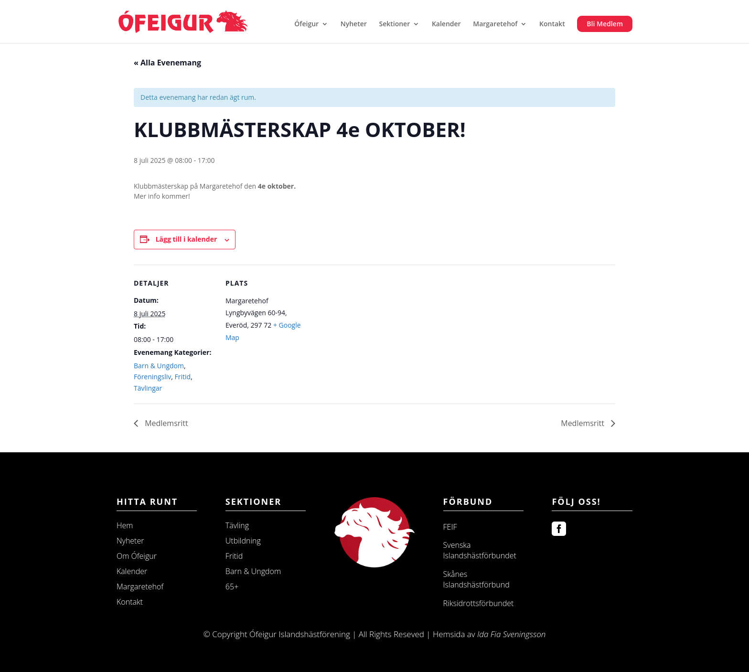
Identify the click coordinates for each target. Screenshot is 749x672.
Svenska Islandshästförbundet (479, 550)
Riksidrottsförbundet (478, 603)
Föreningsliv (152, 376)
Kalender (446, 24)
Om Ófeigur (137, 556)
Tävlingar (148, 388)
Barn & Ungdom (159, 365)
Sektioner (394, 24)
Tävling (237, 525)
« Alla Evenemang (167, 62)
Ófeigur (306, 24)
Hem (125, 525)
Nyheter (354, 24)
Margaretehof (495, 24)
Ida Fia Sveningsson (511, 634)
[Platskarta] (367, 330)
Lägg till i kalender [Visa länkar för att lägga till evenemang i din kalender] (186, 239)
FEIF (450, 527)
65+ (231, 586)
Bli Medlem (605, 23)
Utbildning (243, 540)
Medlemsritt (165, 423)
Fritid (183, 376)
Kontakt (552, 24)
